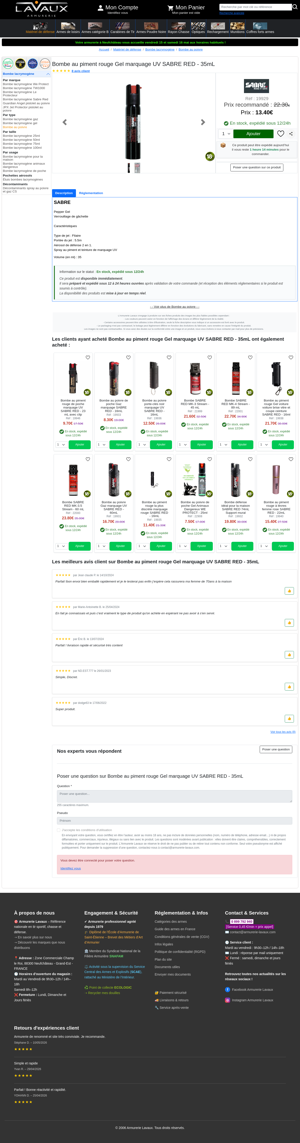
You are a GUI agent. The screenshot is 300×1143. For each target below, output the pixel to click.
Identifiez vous (118, 12)
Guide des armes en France (175, 929)
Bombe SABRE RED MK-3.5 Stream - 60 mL (73, 505)
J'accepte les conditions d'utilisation (87, 830)
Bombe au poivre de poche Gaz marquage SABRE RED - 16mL (113, 406)
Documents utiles (167, 967)
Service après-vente (174, 1007)
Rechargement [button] (218, 28)
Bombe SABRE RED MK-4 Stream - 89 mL (235, 404)
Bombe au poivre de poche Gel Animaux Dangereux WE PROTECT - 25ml (195, 507)
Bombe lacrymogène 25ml (21, 135)
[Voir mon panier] (170, 8)
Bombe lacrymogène (160, 49)
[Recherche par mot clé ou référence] (255, 7)
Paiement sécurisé (173, 993)
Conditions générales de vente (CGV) (182, 937)
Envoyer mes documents (173, 974)
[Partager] (291, 133)
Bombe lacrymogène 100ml (22, 147)
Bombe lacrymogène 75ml (21, 143)
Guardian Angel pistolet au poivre (26, 103)
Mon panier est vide (186, 12)
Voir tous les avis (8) (283, 732)
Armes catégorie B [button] (95, 28)
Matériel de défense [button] (40, 28)
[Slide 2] (138, 168)
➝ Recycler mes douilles (102, 993)
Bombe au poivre (191, 49)
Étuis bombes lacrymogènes (23, 179)
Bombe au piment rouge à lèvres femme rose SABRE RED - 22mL (276, 507)
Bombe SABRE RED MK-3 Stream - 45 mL (195, 404)
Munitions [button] (237, 28)
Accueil (104, 49)
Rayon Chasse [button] (178, 28)
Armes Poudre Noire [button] (151, 28)
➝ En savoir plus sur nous (33, 937)
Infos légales (164, 944)
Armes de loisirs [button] (68, 28)
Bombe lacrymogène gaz (20, 119)
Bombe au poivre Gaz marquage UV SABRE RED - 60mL (114, 507)
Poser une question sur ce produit (257, 167)
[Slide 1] (129, 168)
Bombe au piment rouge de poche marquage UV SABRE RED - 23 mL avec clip (73, 407)
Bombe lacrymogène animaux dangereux (24, 165)
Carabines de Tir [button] (122, 28)
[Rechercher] (295, 7)
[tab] (64, 193)
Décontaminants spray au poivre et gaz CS (26, 189)
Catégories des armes (171, 921)
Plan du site (163, 959)
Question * (64, 786)
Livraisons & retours (174, 1000)
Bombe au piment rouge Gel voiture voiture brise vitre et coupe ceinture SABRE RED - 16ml (276, 407)
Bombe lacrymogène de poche (24, 171)
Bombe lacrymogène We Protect (26, 84)
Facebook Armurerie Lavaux (249, 989)
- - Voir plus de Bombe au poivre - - (174, 306)
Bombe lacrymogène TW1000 (24, 88)
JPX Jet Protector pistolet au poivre (23, 108)
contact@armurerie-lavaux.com (253, 932)
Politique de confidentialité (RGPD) (180, 952)
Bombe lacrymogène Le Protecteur (20, 93)
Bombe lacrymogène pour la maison (23, 158)
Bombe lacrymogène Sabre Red (25, 99)
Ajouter (253, 133)
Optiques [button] (198, 28)
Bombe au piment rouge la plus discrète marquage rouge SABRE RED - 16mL (154, 509)
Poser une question (276, 749)
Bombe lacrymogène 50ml (21, 139)
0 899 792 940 (241, 921)
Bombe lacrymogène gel (20, 123)
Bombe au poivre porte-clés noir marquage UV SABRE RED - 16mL (154, 407)
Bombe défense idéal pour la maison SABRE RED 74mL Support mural (235, 507)
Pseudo (62, 813)
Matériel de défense (127, 49)
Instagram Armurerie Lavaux (249, 1000)
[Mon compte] (100, 8)
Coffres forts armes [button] (260, 28)
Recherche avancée (231, 13)
